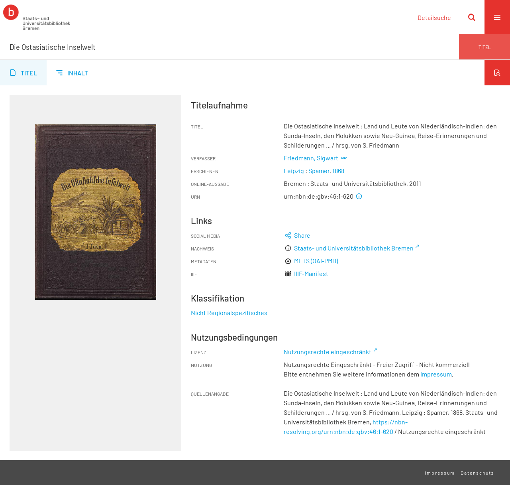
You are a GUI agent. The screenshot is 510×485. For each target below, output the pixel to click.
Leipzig (294, 170)
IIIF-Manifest (311, 273)
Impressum (436, 374)
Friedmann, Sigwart (311, 158)
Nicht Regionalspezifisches (229, 312)
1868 (338, 170)
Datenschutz (477, 472)
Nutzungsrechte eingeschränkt (327, 351)
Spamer (319, 170)
